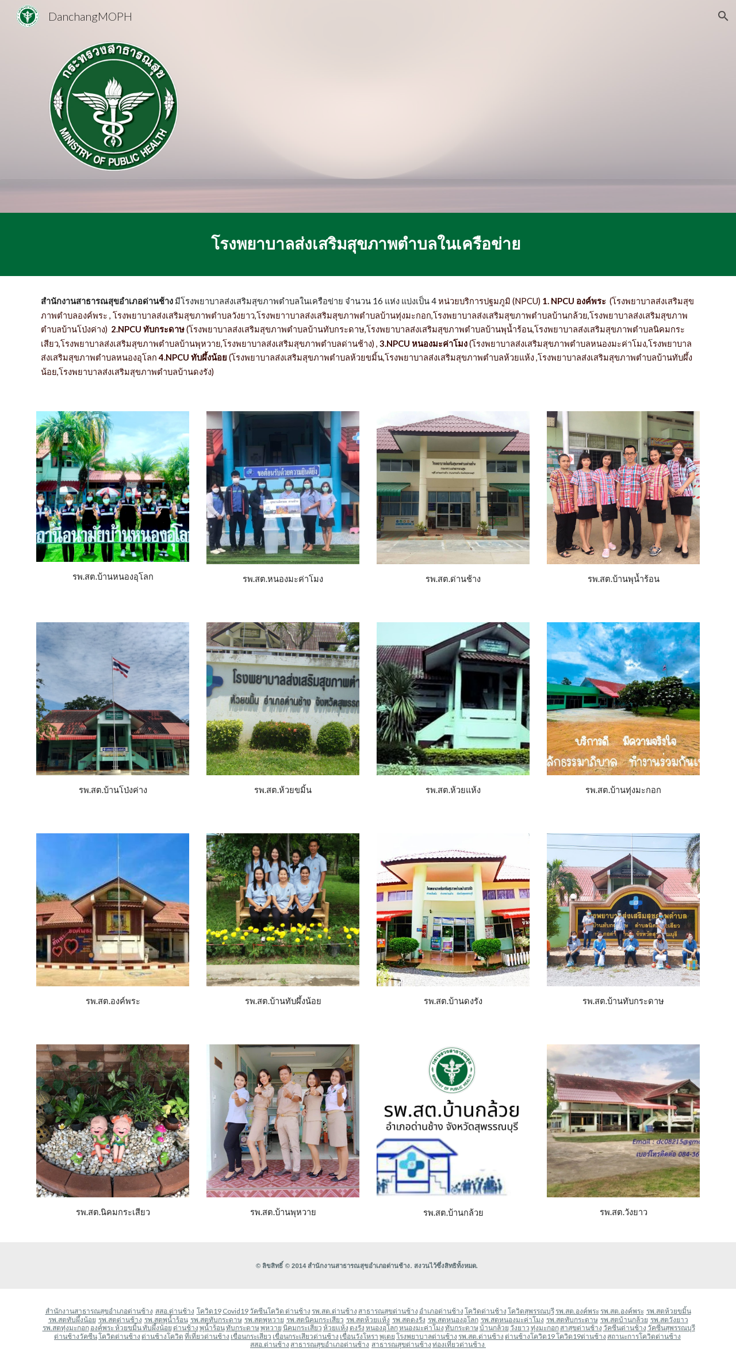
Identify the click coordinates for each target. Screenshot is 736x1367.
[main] (368, 245)
